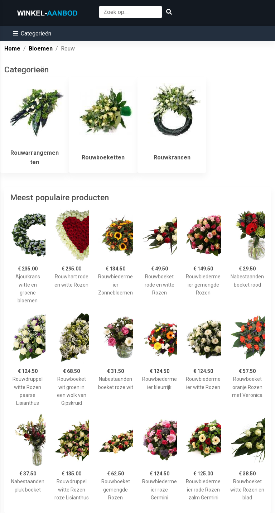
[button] (32, 33)
